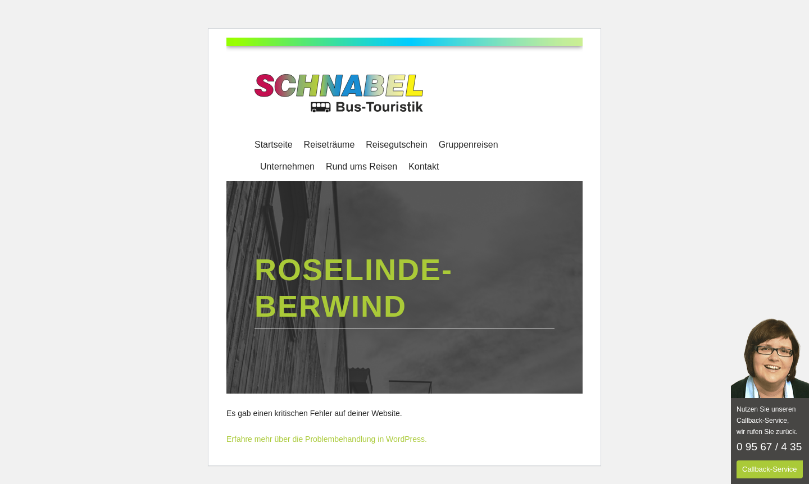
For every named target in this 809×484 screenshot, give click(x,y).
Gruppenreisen (468, 144)
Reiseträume (329, 144)
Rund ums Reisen (361, 166)
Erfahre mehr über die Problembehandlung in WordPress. (326, 439)
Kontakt (423, 166)
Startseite (273, 144)
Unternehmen (287, 166)
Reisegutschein (396, 144)
